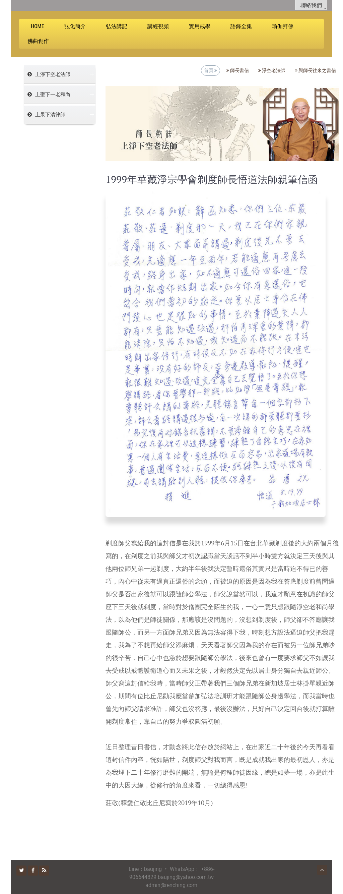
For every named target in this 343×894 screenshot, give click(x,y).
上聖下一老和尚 (52, 94)
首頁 (210, 70)
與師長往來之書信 (315, 70)
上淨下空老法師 (52, 74)
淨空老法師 (271, 70)
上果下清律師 (50, 114)
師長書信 (237, 70)
